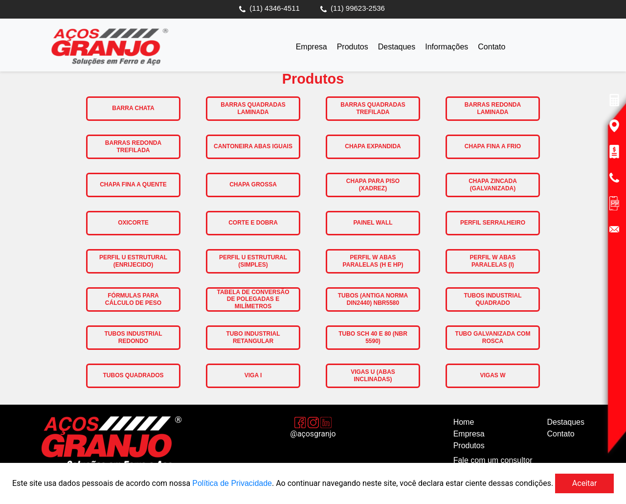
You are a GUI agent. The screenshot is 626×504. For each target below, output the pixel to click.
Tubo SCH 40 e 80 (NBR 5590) (372, 337)
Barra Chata (133, 108)
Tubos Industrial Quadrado (493, 299)
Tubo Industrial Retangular (253, 337)
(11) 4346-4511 (274, 8)
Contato (491, 47)
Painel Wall (372, 222)
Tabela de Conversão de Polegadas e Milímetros (253, 299)
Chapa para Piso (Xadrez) (373, 184)
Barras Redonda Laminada (493, 108)
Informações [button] (446, 47)
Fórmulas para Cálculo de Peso (133, 299)
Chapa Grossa (253, 184)
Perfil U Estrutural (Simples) (253, 261)
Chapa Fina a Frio (493, 146)
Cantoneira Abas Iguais (253, 146)
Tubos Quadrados (133, 375)
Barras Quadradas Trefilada (372, 108)
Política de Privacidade (232, 483)
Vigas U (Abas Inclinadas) (373, 375)
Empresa (311, 47)
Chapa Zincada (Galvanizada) (493, 184)
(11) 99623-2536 (358, 8)
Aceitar (584, 483)
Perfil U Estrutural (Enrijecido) (133, 261)
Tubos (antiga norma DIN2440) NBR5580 (373, 299)
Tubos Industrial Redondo (133, 337)
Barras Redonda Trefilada (133, 146)
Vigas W (492, 375)
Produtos (352, 47)
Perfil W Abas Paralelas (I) (492, 261)
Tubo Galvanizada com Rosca (493, 337)
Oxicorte (133, 222)
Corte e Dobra (253, 222)
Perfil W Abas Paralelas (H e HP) (373, 261)
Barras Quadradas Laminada (253, 108)
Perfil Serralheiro (492, 222)
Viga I (253, 375)
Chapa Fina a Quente (133, 184)
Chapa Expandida (373, 146)
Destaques (397, 47)
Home (463, 422)
